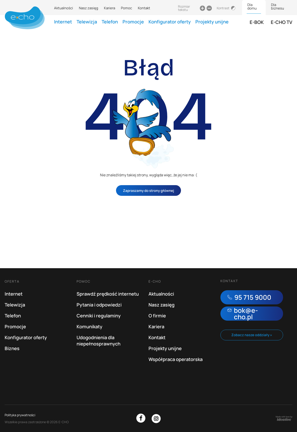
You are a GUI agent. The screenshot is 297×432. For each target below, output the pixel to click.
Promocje (133, 22)
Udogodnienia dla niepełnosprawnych (98, 340)
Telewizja (87, 22)
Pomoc (126, 8)
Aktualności (63, 8)
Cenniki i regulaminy (99, 316)
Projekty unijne (212, 22)
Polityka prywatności (20, 415)
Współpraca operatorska (175, 359)
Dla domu (252, 6)
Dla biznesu (277, 6)
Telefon (110, 22)
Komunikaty (89, 326)
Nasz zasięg (88, 8)
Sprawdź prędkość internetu (108, 294)
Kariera (109, 8)
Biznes (12, 348)
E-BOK (257, 22)
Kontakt (144, 8)
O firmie (157, 316)
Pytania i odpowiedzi (99, 305)
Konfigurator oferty (169, 22)
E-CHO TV (281, 22)
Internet (63, 22)
